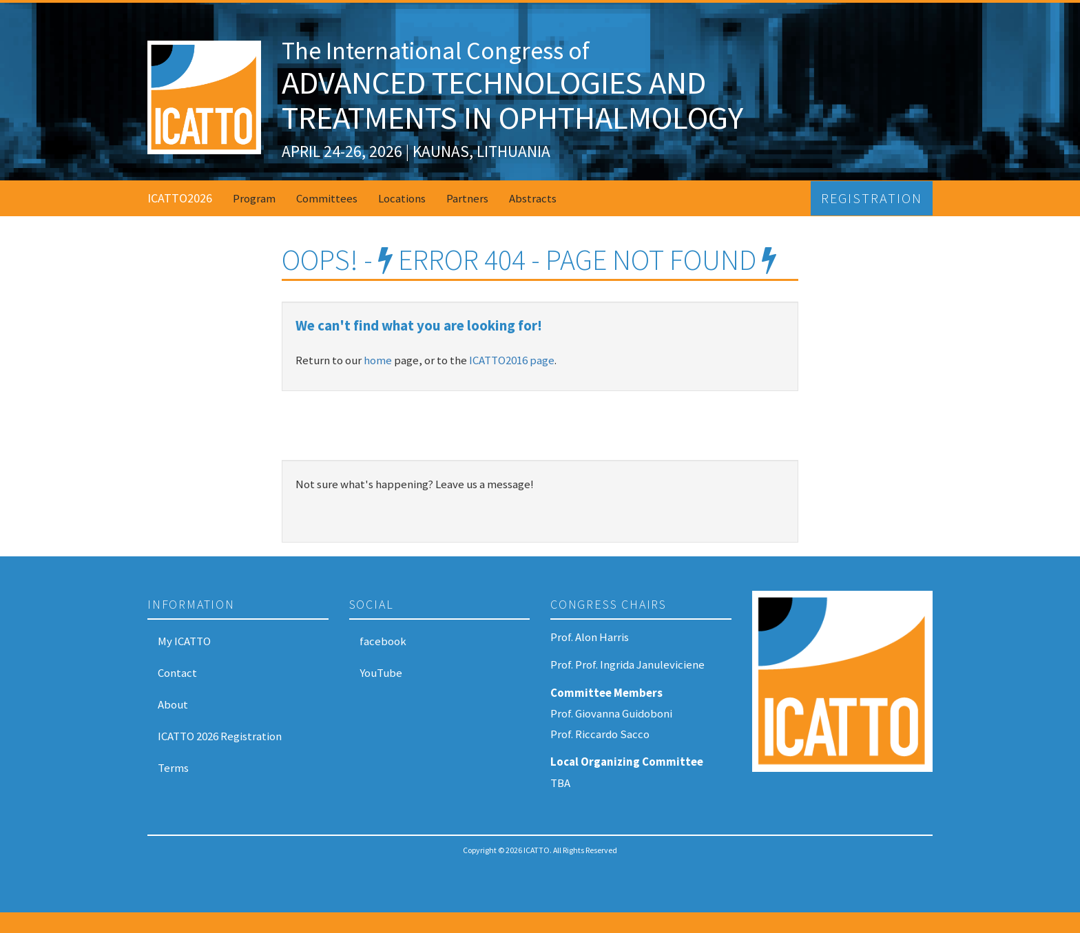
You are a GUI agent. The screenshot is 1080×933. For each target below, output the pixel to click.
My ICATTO (184, 641)
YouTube (381, 672)
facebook (383, 641)
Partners (467, 198)
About (173, 704)
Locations (402, 198)
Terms (173, 767)
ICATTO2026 (179, 198)
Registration (871, 198)
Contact (177, 672)
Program (254, 198)
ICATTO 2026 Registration (220, 736)
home (378, 360)
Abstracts (533, 198)
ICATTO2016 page (511, 360)
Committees (326, 198)
